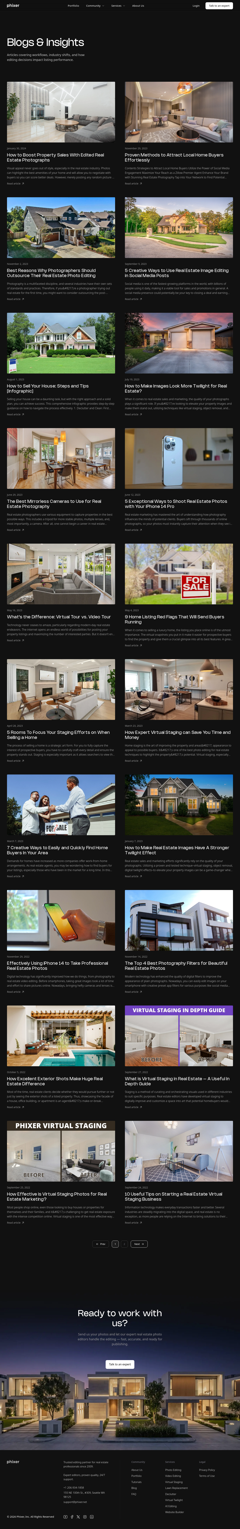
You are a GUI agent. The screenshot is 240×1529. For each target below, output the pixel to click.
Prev (100, 1244)
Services (118, 5)
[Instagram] (85, 1516)
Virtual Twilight (174, 1500)
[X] (78, 1516)
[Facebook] (72, 1517)
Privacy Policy (207, 1470)
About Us (138, 5)
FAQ (133, 1494)
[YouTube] (65, 1516)
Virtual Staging (174, 1482)
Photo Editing (173, 1470)
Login (196, 5)
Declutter (170, 1494)
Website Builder (174, 1512)
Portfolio (73, 5)
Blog (134, 1488)
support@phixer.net (75, 1502)
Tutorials (136, 1482)
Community (95, 5)
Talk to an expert (219, 5)
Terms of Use (207, 1476)
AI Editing (171, 1506)
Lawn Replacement (176, 1488)
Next (139, 1244)
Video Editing (173, 1476)
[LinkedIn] (92, 1517)
